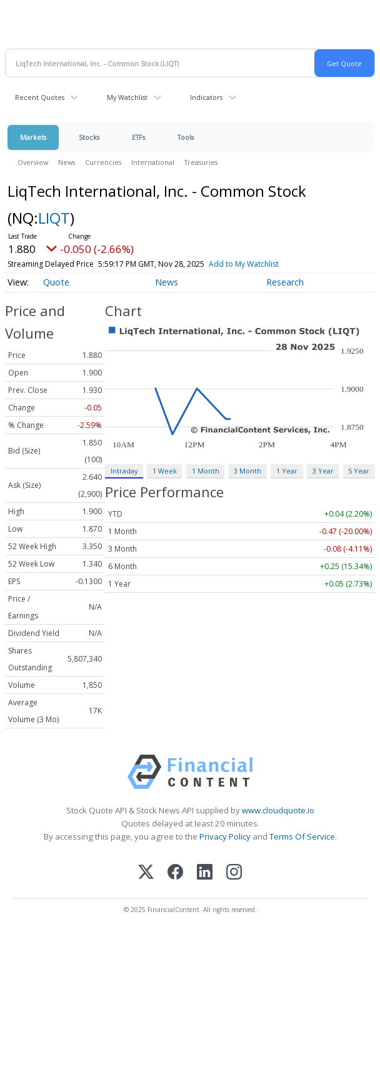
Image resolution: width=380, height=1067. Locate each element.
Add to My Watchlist (244, 264)
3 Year (323, 470)
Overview (33, 162)
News (66, 162)
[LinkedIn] (205, 873)
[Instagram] (234, 873)
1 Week (164, 470)
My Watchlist (127, 97)
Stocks (89, 137)
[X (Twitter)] (146, 873)
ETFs (138, 137)
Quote (56, 282)
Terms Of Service (302, 836)
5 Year (358, 470)
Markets (33, 137)
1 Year (287, 470)
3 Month (247, 470)
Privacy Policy (225, 836)
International (152, 162)
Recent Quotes (39, 97)
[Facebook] (175, 873)
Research (285, 282)
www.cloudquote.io (278, 810)
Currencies (103, 162)
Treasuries (201, 162)
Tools (186, 137)
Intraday (124, 470)
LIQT (54, 217)
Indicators (206, 97)
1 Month (205, 470)
